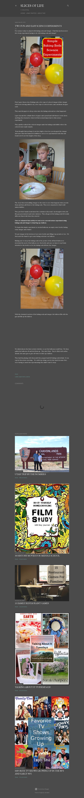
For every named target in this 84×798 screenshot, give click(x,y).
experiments (22, 376)
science (28, 376)
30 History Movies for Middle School (37, 555)
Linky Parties (31, 13)
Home (23, 13)
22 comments (23, 606)
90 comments (23, 777)
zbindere (47, 792)
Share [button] (16, 374)
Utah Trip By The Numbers (30, 474)
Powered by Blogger (42, 789)
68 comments (23, 477)
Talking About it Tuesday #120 (32, 687)
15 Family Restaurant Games (32, 603)
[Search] (68, 5)
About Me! (41, 13)
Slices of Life (32, 5)
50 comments (23, 690)
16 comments (23, 559)
